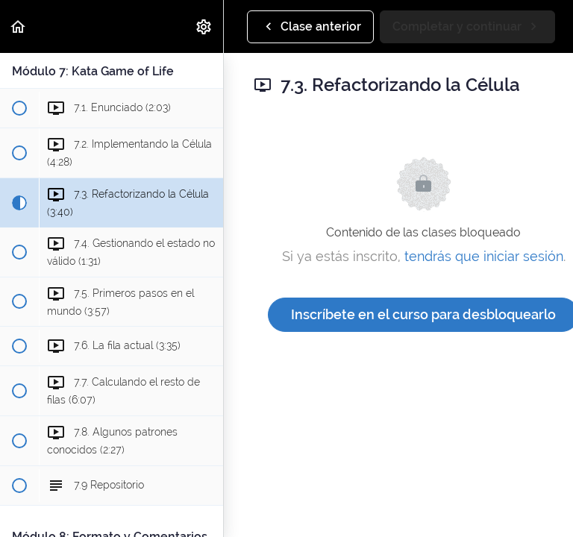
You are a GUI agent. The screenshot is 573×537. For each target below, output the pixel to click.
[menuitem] (204, 26)
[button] (18, 26)
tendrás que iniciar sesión (483, 256)
